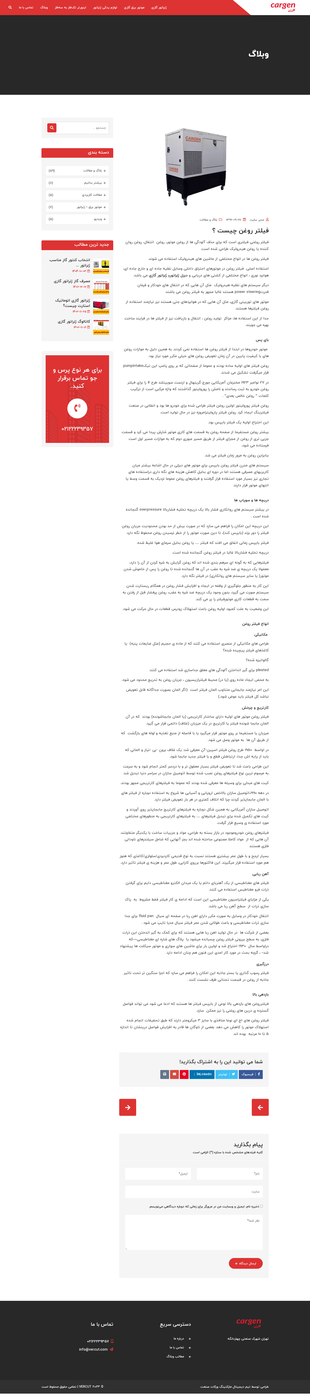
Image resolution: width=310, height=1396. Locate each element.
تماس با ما (26, 7)
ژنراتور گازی (159, 7)
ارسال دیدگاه (244, 1266)
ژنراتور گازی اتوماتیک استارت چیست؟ (72, 304)
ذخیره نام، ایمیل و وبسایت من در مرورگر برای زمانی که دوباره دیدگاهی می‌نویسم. (204, 1209)
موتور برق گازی (134, 7)
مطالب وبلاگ (175, 1359)
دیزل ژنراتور (179, 277)
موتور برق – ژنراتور (89, 207)
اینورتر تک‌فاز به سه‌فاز (70, 7)
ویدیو (98, 219)
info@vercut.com (96, 1351)
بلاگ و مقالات (208, 220)
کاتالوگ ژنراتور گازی (74, 323)
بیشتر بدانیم (93, 183)
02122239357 (77, 432)
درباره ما (179, 1341)
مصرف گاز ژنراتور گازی (72, 282)
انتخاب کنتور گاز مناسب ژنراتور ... (69, 262)
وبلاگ (44, 7)
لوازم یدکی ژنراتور (105, 7)
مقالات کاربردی (92, 195)
